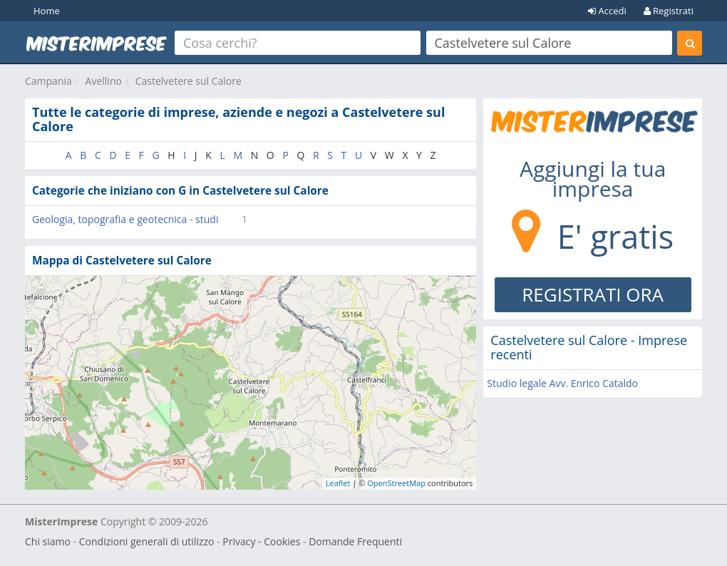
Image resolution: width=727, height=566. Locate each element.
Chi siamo (48, 541)
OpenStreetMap (396, 483)
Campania (48, 81)
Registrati (669, 10)
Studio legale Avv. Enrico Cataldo (562, 383)
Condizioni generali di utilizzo (147, 541)
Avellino (104, 81)
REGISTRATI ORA (593, 294)
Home (46, 10)
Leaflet (338, 483)
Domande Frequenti (355, 541)
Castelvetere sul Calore (188, 81)
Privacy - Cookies (261, 541)
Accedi (607, 10)
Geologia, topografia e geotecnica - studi (125, 219)
